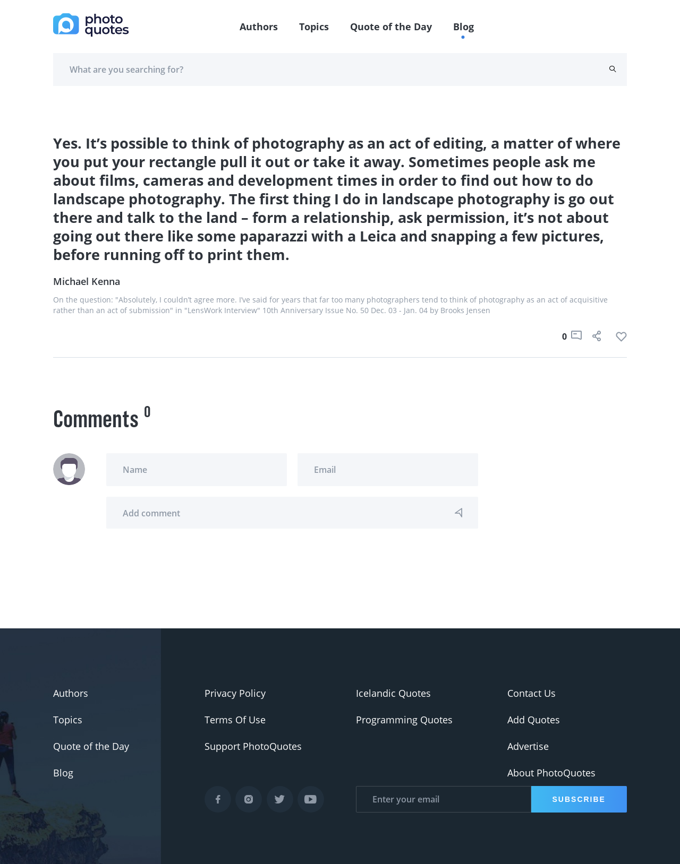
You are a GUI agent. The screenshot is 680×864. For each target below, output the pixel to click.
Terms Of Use (235, 719)
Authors (259, 26)
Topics (314, 26)
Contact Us (531, 693)
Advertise (528, 746)
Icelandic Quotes (393, 693)
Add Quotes (533, 719)
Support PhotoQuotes (253, 746)
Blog (463, 26)
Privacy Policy (235, 693)
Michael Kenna (86, 281)
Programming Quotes (404, 719)
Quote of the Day (391, 26)
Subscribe (579, 799)
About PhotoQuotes (551, 772)
